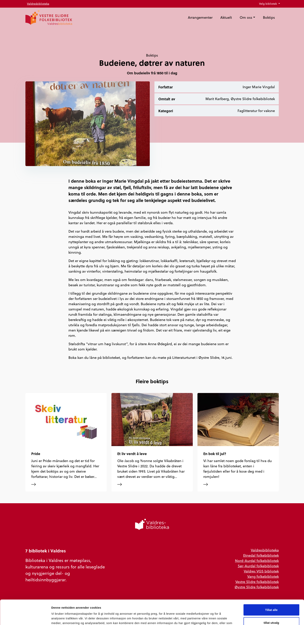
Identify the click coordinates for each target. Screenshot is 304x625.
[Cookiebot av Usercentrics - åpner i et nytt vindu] (25, 617)
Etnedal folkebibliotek (261, 555)
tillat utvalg (271, 599)
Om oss (246, 17)
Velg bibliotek (268, 4)
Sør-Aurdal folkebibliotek (258, 566)
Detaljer (208, 617)
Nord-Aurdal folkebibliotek (257, 560)
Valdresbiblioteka (38, 4)
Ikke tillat (271, 612)
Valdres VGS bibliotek (261, 571)
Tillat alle (271, 586)
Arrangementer (200, 17)
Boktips (269, 17)
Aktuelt (226, 17)
